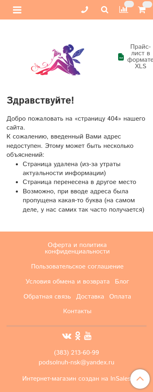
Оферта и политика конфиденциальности (77, 248)
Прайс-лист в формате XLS (132, 57)
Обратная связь (47, 296)
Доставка (90, 296)
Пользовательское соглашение (77, 266)
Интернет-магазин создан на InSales (76, 379)
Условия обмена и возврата (68, 281)
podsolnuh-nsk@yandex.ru (76, 362)
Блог (122, 281)
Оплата (120, 296)
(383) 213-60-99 (76, 352)
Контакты (77, 311)
